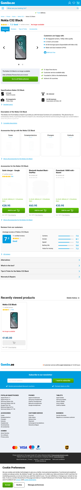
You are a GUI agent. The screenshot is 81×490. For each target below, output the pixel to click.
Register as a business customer (65, 417)
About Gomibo (5, 433)
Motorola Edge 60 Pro (7, 407)
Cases (2, 415)
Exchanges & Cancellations (36, 423)
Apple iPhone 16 (5, 399)
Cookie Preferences (45, 459)
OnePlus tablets (60, 405)
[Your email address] (29, 381)
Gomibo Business (61, 415)
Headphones (4, 423)
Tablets (59, 395)
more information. (59, 457)
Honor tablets (60, 403)
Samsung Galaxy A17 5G (8, 409)
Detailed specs (7, 104)
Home (2, 16)
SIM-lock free (49, 52)
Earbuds (3, 421)
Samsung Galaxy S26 (7, 401)
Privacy (30, 459)
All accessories (5, 427)
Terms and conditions (58, 459)
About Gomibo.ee (21, 459)
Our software (4, 435)
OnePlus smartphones (35, 401)
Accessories (6, 413)
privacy (18, 480)
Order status (32, 417)
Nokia (14, 16)
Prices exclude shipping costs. (59, 455)
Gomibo (4, 431)
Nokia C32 (21, 16)
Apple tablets (60, 397)
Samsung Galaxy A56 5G (8, 403)
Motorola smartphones (35, 403)
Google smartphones (34, 405)
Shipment (31, 421)
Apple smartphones (34, 397)
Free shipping (12, 215)
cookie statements (30, 480)
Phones (31, 395)
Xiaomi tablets (60, 401)
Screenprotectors (5, 417)
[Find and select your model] (42, 8)
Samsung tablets (61, 399)
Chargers (3, 419)
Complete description (9, 123)
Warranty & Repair (34, 425)
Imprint (36, 459)
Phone (8, 16)
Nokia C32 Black (30, 16)
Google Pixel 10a (5, 405)
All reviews (5, 254)
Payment (31, 415)
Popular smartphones (10, 395)
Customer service (36, 413)
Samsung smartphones (35, 399)
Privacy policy (5, 437)
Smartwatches (5, 425)
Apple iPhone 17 (5, 397)
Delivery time (32, 419)
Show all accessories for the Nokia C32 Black (16, 159)
